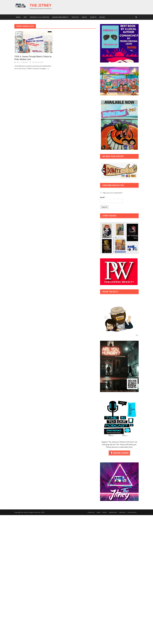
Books (102, 17)
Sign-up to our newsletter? (113, 193)
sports (93, 17)
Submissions (113, 512)
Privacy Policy (132, 512)
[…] (47, 68)
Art (25, 17)
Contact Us (91, 512)
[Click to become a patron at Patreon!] (119, 453)
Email (103, 197)
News (18, 17)
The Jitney (40, 5)
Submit (104, 207)
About (98, 512)
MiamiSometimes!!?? (60, 17)
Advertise (122, 512)
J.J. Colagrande (23, 62)
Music (84, 17)
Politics (75, 17)
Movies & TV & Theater (39, 17)
